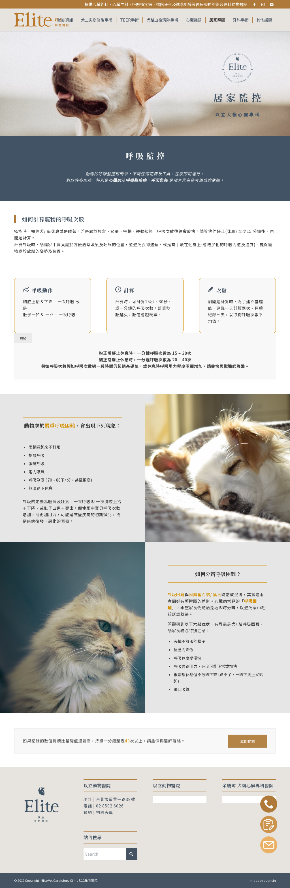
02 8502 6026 (110, 806)
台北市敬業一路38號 (115, 799)
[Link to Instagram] (263, 4)
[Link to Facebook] (254, 4)
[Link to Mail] (271, 4)
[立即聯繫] (247, 749)
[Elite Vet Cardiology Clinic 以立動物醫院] (42, 20)
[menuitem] (65, 20)
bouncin (270, 880)
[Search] (110, 854)
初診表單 (104, 812)
